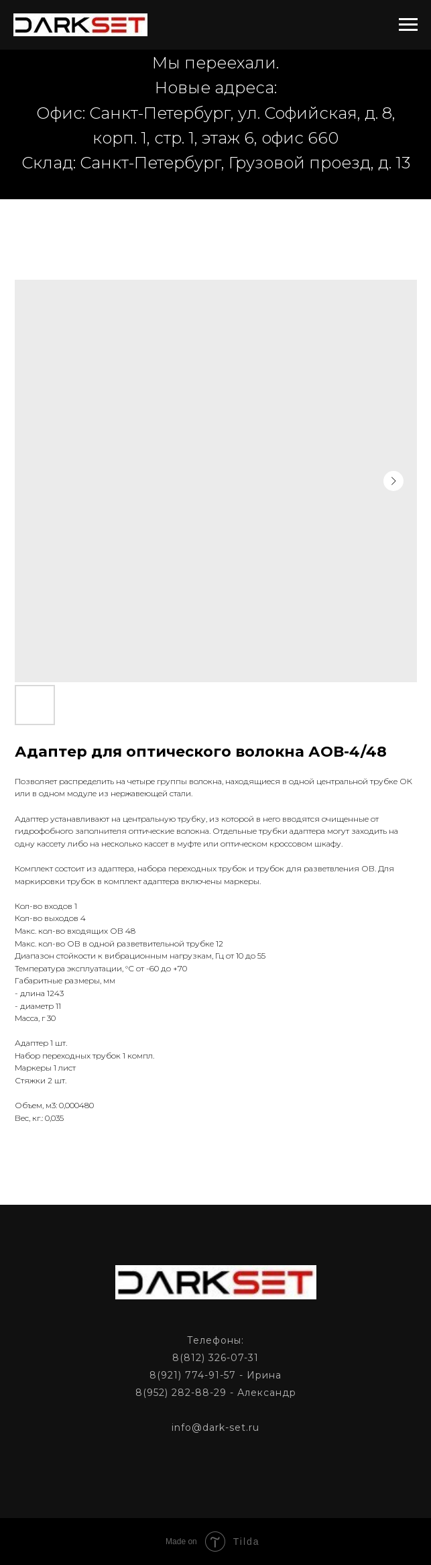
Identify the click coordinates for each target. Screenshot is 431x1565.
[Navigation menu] (408, 25)
